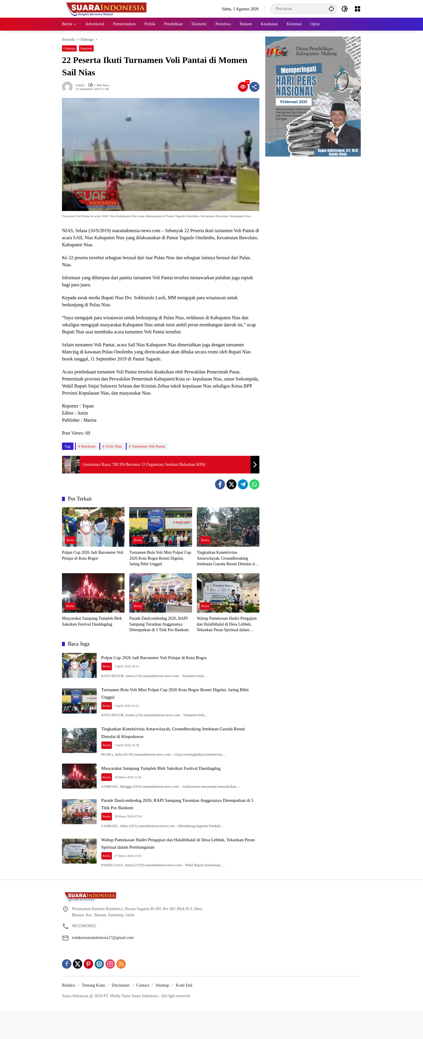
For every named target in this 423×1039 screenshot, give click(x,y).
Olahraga (69, 48)
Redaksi (68, 1013)
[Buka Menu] (357, 8)
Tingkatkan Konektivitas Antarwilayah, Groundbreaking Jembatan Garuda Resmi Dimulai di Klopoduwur (226, 558)
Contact (142, 1013)
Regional (86, 48)
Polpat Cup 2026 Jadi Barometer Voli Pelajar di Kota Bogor (92, 555)
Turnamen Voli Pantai (148, 446)
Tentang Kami (93, 1013)
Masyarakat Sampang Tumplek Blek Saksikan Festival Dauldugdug (92, 621)
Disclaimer (121, 1013)
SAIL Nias (113, 446)
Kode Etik (184, 1013)
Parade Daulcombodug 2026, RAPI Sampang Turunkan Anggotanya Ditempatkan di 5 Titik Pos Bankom (159, 624)
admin (80, 85)
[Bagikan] (254, 87)
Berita (70, 540)
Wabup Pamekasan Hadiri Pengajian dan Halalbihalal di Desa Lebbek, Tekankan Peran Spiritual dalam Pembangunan (227, 624)
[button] (329, 9)
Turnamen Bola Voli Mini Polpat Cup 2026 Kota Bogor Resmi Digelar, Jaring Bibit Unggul (160, 558)
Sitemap (162, 1013)
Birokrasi (88, 446)
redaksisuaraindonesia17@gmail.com (103, 966)
